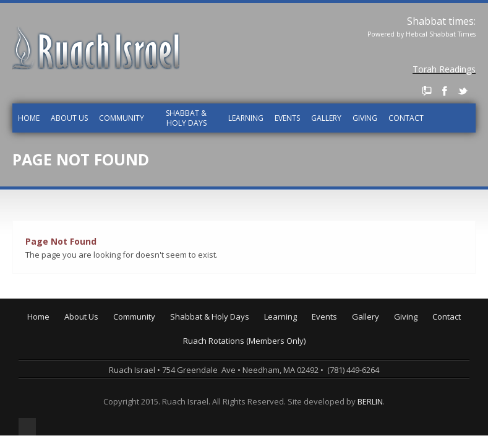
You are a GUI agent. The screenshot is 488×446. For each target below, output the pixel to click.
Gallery (326, 118)
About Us (69, 118)
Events (287, 118)
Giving (365, 118)
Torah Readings (444, 69)
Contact (406, 118)
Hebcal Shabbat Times (441, 34)
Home (29, 118)
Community (121, 118)
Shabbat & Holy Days (186, 118)
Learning (245, 118)
